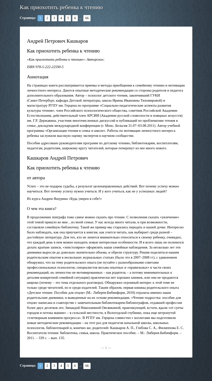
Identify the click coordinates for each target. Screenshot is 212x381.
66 (87, 18)
